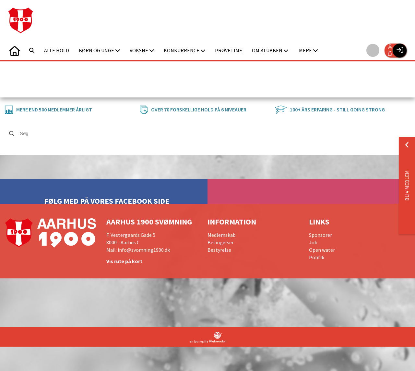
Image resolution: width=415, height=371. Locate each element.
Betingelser (221, 242)
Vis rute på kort (124, 261)
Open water (322, 250)
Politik (316, 257)
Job (313, 242)
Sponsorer (320, 235)
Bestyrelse (219, 250)
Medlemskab (222, 235)
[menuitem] (14, 50)
